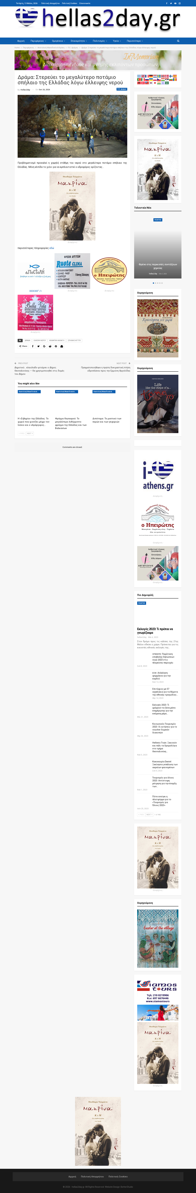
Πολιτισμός (99, 41)
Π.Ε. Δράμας (121, 89)
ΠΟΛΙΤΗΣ (158, 220)
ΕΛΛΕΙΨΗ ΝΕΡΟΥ (40, 340)
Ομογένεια (57, 41)
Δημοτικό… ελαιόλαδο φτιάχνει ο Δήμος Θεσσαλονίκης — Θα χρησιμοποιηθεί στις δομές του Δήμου (39, 370)
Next (30, 434)
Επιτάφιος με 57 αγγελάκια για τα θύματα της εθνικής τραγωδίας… (165, 692)
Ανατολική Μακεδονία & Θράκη (30, 392)
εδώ (51, 248)
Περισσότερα (134, 41)
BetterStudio (127, 1187)
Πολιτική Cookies (69, 3)
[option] (158, 246)
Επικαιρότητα (78, 41)
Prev (21, 434)
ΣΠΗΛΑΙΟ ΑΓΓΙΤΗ (74, 340)
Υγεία (116, 41)
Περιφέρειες (37, 41)
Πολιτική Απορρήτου (50, 3)
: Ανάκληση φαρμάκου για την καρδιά (161, 676)
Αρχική (20, 41)
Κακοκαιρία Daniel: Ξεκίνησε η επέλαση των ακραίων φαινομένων (165, 764)
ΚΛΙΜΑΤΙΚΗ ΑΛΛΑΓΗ (56, 340)
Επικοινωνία (84, 3)
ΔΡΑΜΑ (27, 340)
